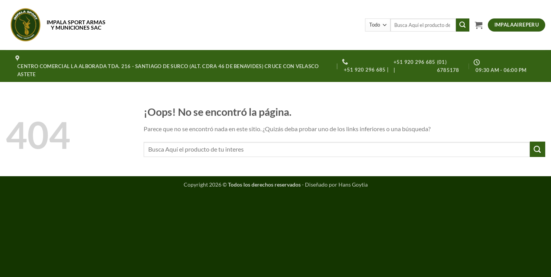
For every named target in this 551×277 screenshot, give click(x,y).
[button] (478, 25)
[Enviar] (462, 25)
